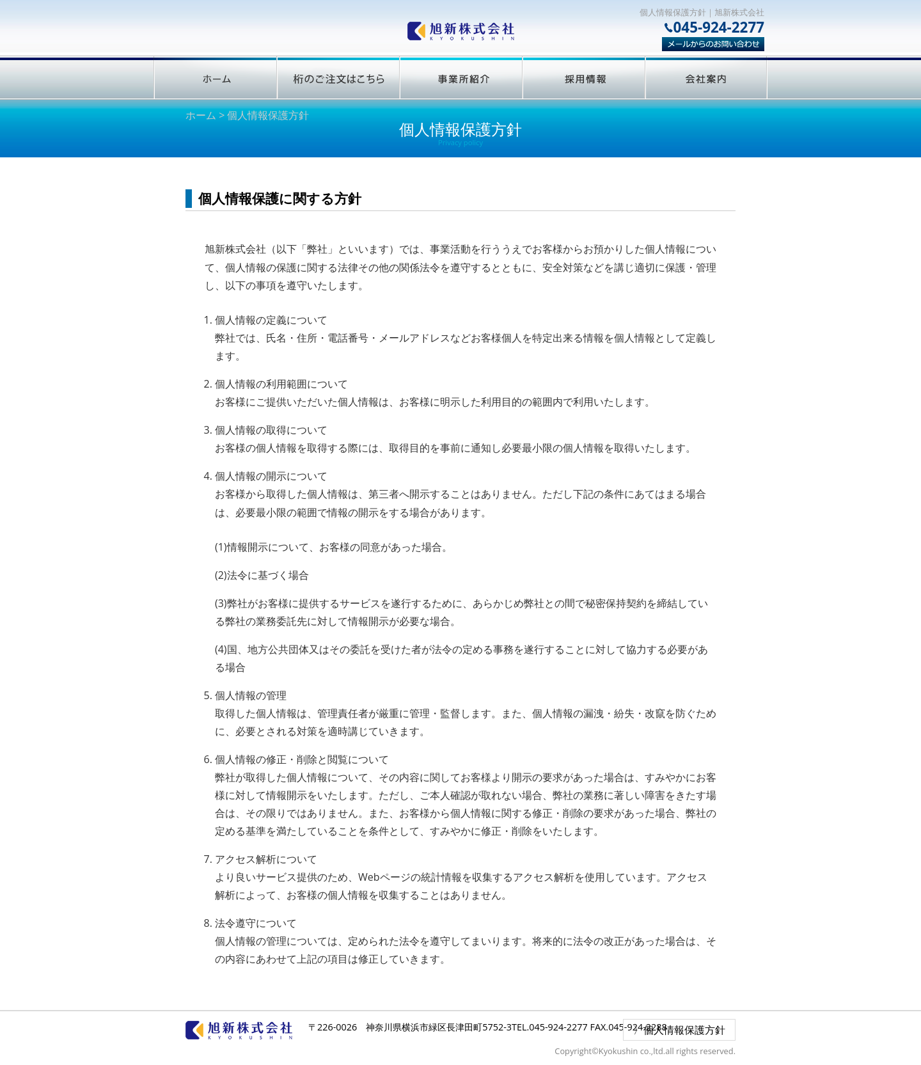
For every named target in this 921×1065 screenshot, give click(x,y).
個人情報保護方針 (684, 1030)
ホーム (200, 115)
